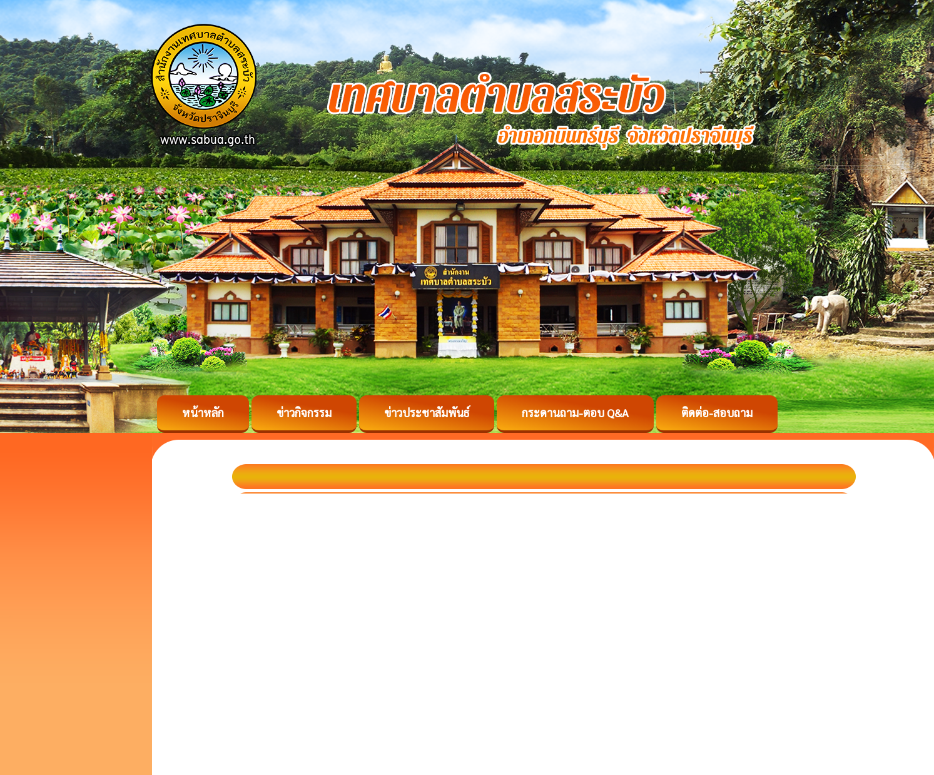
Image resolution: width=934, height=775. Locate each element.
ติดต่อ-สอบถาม (717, 412)
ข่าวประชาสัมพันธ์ (426, 412)
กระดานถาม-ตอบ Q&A (575, 412)
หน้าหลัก (203, 412)
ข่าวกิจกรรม (304, 412)
